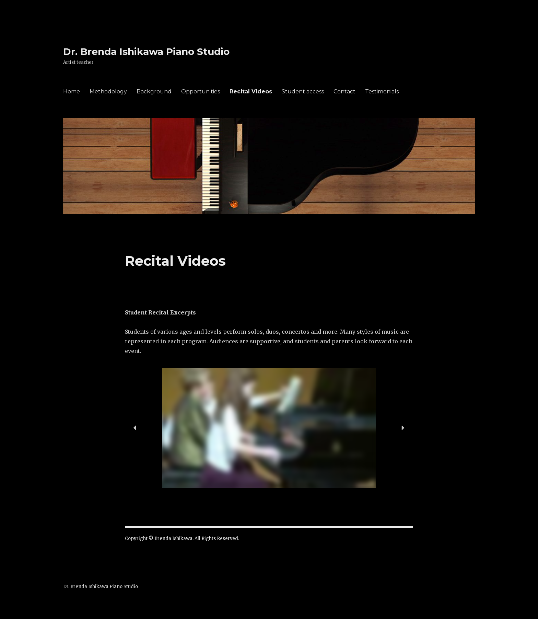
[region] (269, 428)
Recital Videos (251, 91)
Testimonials (382, 91)
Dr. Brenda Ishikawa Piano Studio (146, 51)
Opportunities (200, 91)
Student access (303, 91)
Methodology (108, 91)
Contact (344, 91)
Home (71, 91)
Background (154, 91)
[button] (135, 428)
